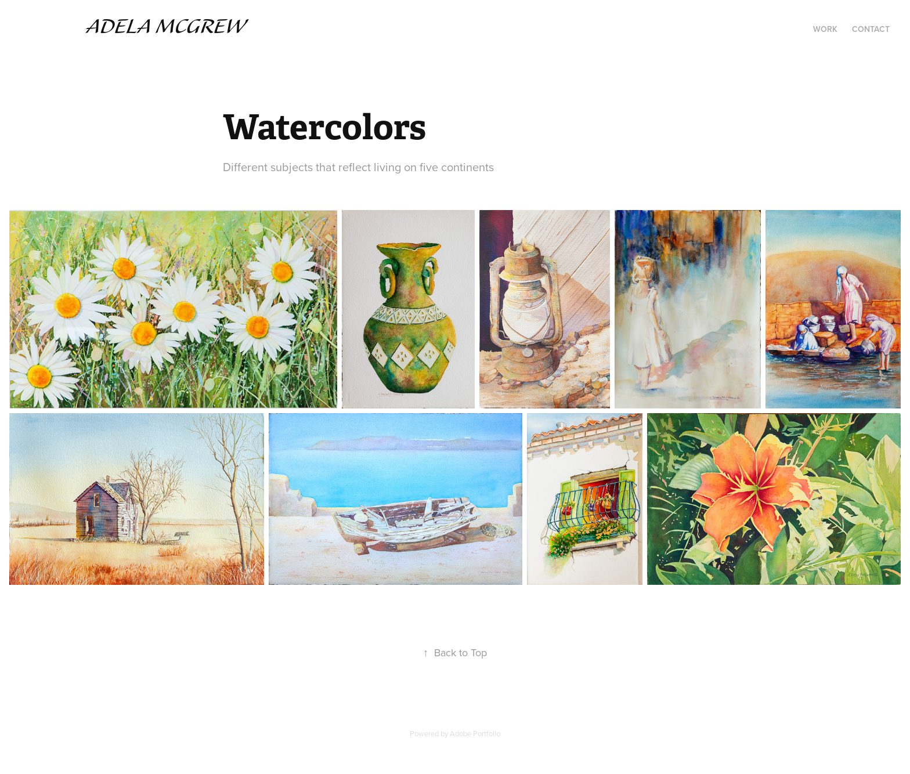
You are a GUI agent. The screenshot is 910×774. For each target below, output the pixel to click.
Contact (871, 29)
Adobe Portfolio (475, 733)
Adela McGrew (166, 27)
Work (825, 29)
